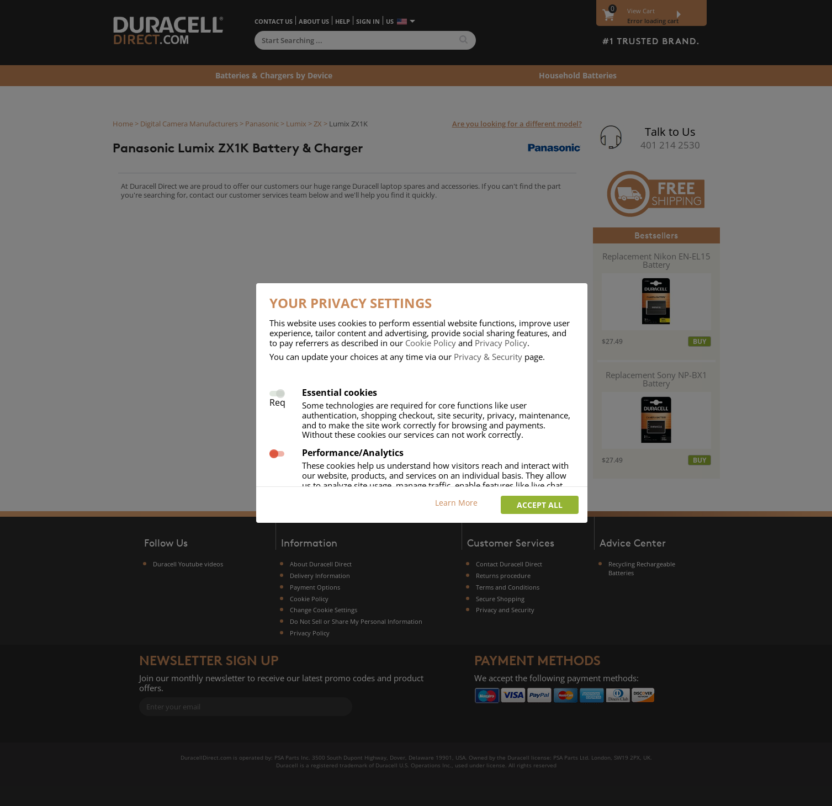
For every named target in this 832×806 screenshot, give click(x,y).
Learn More (456, 502)
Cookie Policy (430, 342)
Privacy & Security (488, 356)
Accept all (540, 505)
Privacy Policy (501, 342)
